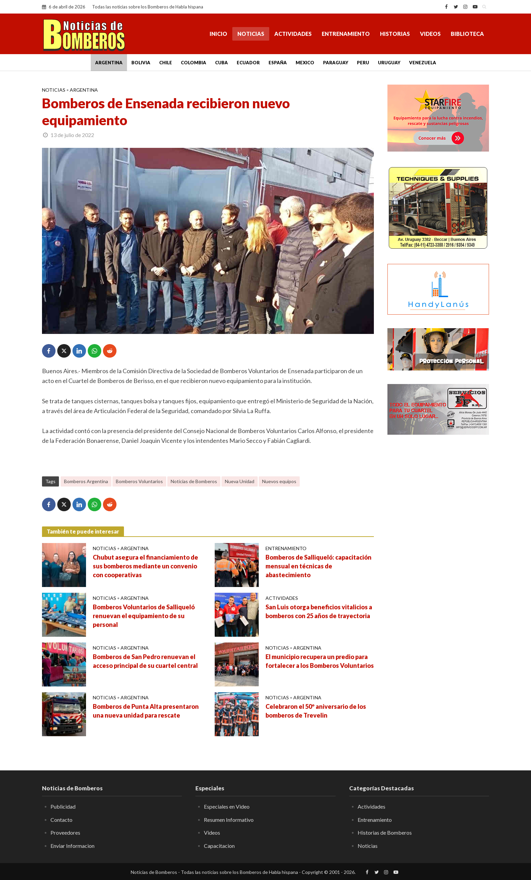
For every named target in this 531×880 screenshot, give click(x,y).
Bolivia (140, 62)
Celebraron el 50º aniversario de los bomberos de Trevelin (316, 711)
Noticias (250, 33)
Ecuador (248, 62)
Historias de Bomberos (385, 832)
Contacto (61, 819)
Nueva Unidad (239, 481)
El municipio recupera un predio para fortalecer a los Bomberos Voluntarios (320, 661)
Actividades (293, 33)
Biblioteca (467, 33)
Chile (165, 62)
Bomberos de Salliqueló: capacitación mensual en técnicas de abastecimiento (318, 566)
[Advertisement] (438, 549)
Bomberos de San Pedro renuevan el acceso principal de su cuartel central (145, 661)
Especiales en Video (227, 806)
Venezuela (422, 62)
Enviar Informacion (72, 845)
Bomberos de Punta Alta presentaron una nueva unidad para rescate (146, 711)
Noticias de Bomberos (194, 481)
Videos (430, 33)
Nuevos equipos (279, 481)
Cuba (221, 62)
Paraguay (335, 62)
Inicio (218, 33)
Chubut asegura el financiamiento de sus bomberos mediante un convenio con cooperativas (145, 566)
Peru (363, 62)
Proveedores (65, 832)
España (278, 62)
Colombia (193, 62)
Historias (395, 33)
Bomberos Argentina (86, 481)
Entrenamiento (346, 33)
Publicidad (63, 806)
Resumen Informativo (229, 819)
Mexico (305, 62)
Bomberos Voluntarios (139, 481)
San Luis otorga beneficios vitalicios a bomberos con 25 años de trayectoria (319, 611)
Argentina (109, 62)
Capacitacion (219, 845)
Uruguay (389, 62)
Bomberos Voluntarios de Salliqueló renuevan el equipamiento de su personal (144, 615)
